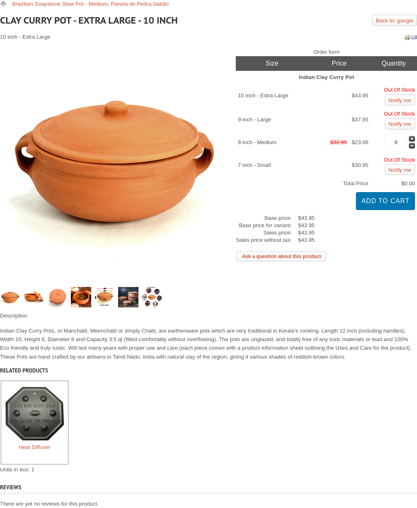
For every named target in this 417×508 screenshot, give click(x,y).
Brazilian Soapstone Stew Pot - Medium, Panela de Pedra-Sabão (90, 4)
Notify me (399, 100)
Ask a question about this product (281, 256)
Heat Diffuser (34, 416)
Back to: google (394, 21)
